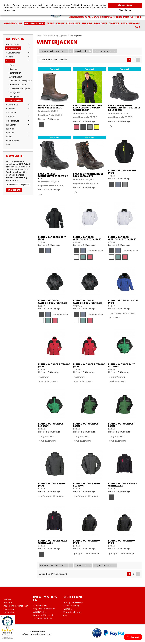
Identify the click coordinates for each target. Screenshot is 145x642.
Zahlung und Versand (73, 602)
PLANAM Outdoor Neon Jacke (87, 542)
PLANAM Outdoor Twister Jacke (123, 301)
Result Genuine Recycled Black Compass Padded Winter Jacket (87, 107)
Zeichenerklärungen (42, 618)
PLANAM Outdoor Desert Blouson (87, 484)
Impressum (9, 609)
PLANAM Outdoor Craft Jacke (52, 238)
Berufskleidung (51, 35)
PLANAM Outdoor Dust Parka (86, 425)
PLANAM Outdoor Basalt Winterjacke (122, 484)
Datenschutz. (9, 10)
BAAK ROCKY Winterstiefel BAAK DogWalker (88, 175)
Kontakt (7, 599)
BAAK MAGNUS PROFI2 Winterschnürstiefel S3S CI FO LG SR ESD (124, 107)
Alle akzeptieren (125, 5)
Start (39, 35)
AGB (65, 615)
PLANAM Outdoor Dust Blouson (121, 365)
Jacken (64, 35)
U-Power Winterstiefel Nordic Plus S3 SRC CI (51, 106)
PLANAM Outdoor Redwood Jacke (54, 365)
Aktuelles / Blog (40, 605)
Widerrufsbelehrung (72, 612)
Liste (90, 51)
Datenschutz (10, 612)
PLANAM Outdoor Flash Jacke (122, 171)
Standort (8, 602)
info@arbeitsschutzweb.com (36, 634)
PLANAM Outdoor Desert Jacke (52, 484)
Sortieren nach (47, 51)
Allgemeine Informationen (16, 606)
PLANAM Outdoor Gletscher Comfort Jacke (52, 301)
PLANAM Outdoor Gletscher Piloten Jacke (87, 238)
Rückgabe (67, 609)
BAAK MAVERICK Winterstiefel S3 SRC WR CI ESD (53, 176)
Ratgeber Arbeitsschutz (44, 608)
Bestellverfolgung (71, 605)
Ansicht (78, 51)
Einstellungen (125, 10)
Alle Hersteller (39, 612)
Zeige (97, 51)
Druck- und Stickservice (44, 615)
